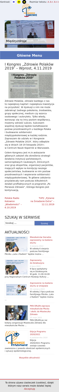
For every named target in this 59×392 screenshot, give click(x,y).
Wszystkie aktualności (29, 358)
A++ (56, 2)
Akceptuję (29, 389)
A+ (51, 2)
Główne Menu (29, 55)
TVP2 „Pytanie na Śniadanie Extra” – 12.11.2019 (42, 201)
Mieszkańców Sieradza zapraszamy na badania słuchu (41, 240)
